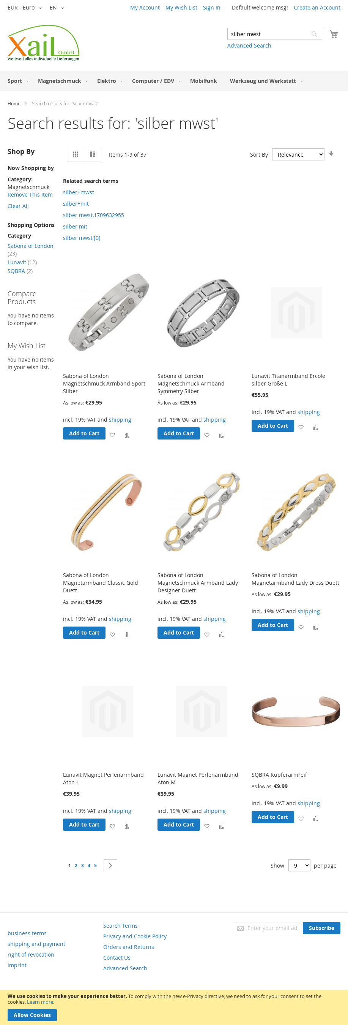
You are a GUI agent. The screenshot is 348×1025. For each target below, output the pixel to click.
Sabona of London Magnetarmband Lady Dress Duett (295, 578)
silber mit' (75, 226)
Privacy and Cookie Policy (135, 936)
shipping (120, 419)
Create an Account (317, 7)
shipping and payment (36, 943)
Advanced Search (249, 45)
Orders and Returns (128, 946)
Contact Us (117, 957)
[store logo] (43, 43)
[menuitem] (16, 81)
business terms (27, 933)
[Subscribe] (321, 928)
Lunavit (22, 262)
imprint (17, 965)
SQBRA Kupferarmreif (279, 774)
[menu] (174, 81)
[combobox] (274, 34)
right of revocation (31, 954)
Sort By (259, 154)
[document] (174, 1007)
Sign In (211, 7)
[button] (26, 8)
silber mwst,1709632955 (93, 215)
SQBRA (20, 270)
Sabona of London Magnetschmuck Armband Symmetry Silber (191, 383)
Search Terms (120, 925)
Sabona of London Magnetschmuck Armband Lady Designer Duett (197, 582)
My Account (145, 7)
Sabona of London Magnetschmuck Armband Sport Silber (104, 383)
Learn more (40, 1001)
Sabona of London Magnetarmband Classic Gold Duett (100, 582)
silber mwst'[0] (82, 237)
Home (14, 103)
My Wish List (181, 7)
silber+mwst (78, 192)
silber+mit (76, 203)
